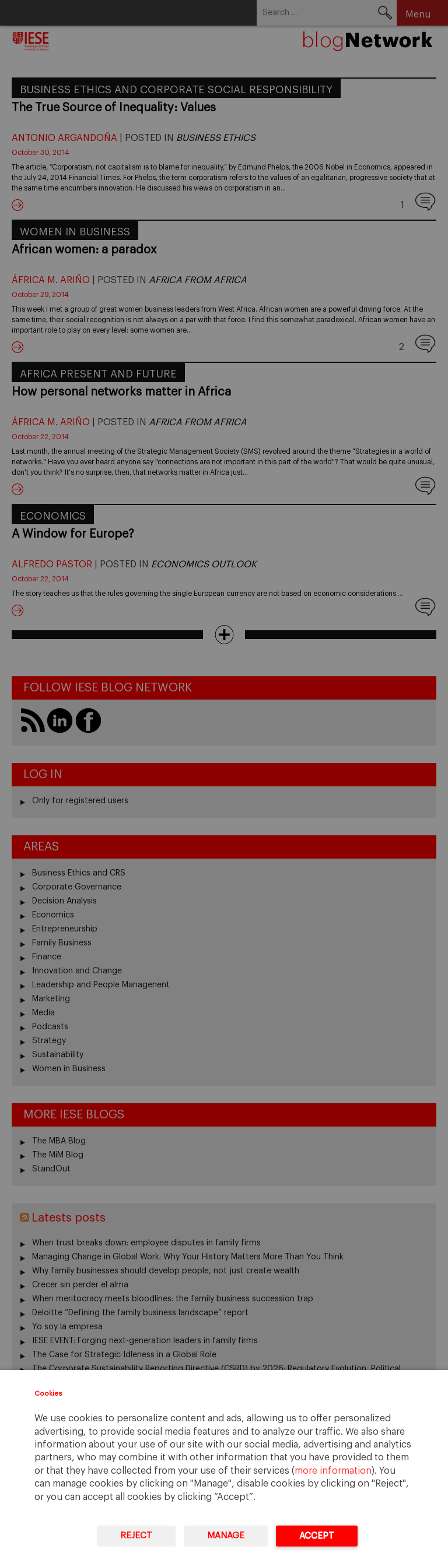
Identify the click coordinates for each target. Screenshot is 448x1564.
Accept (316, 1535)
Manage (225, 1535)
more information (333, 1470)
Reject (136, 1535)
